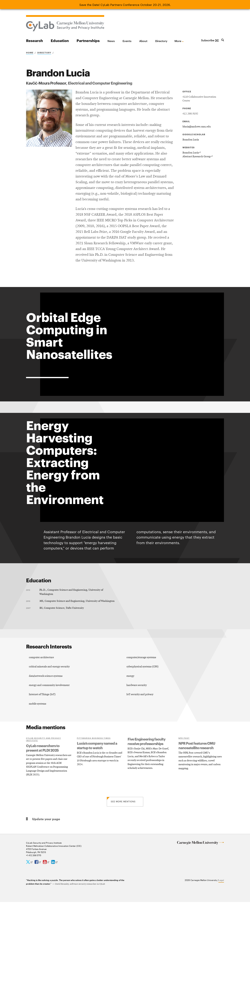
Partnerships (88, 40)
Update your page (46, 899)
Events (127, 41)
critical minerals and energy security (50, 740)
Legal (221, 960)
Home (29, 52)
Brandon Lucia (190, 139)
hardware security (137, 761)
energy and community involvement (50, 761)
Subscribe (210, 40)
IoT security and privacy (140, 772)
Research (34, 40)
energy (131, 751)
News (111, 41)
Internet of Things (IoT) (43, 772)
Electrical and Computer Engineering (100, 82)
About (143, 41)
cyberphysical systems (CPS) (143, 740)
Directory (161, 41)
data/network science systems (47, 751)
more (177, 41)
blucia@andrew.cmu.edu (196, 126)
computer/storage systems (142, 730)
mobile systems (38, 783)
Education (60, 40)
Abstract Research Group (197, 156)
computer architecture (42, 730)
